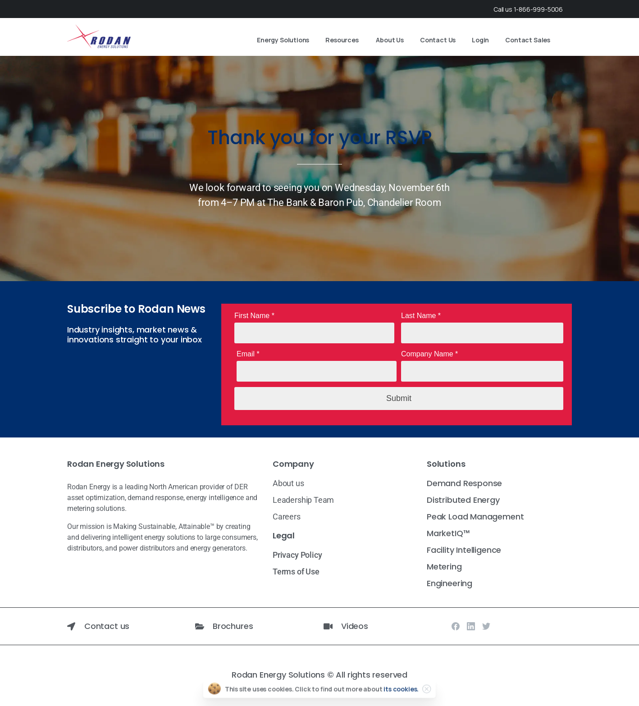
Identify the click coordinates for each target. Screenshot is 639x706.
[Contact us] (71, 626)
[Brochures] (200, 626)
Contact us (106, 626)
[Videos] (328, 626)
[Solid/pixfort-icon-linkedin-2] (471, 625)
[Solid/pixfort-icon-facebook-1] (455, 625)
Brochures (233, 626)
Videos (354, 626)
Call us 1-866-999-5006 (528, 9)
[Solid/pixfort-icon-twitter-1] (486, 625)
